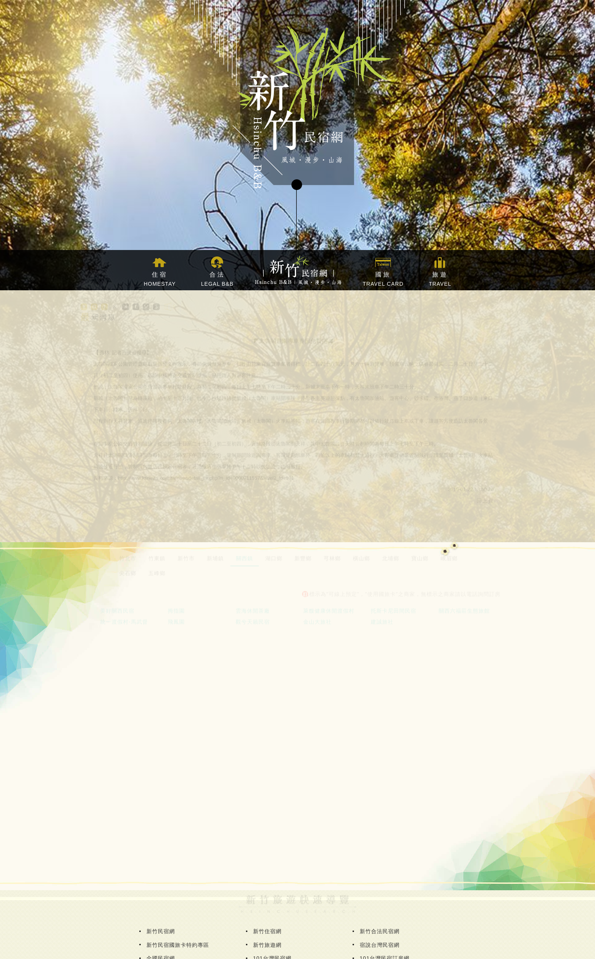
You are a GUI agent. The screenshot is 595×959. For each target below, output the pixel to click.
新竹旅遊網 (267, 945)
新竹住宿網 (267, 931)
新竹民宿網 (160, 931)
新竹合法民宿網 (380, 931)
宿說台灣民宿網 (380, 945)
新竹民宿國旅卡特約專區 (177, 945)
